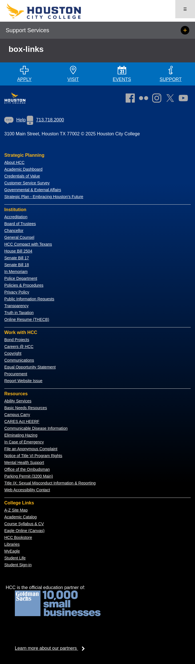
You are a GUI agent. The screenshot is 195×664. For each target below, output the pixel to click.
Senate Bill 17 (16, 258)
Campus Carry (17, 414)
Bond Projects (16, 339)
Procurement (15, 374)
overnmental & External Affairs (34, 190)
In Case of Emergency (24, 442)
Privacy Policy (16, 292)
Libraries (12, 544)
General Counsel (19, 237)
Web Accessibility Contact (27, 490)
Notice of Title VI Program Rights (33, 455)
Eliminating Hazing (20, 435)
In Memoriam (16, 271)
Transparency (16, 306)
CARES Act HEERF (21, 421)
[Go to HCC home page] (51, 17)
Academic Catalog (20, 517)
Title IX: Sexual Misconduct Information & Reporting (50, 483)
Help (15, 119)
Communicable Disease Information (36, 428)
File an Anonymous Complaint (30, 449)
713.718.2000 (45, 119)
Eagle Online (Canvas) (24, 530)
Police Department (20, 278)
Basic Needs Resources (25, 408)
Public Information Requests (29, 299)
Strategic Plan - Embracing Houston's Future (43, 196)
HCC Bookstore (18, 537)
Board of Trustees (20, 223)
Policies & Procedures (23, 285)
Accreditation (15, 217)
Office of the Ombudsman (27, 469)
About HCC (14, 162)
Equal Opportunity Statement (30, 367)
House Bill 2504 (18, 251)
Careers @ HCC (18, 346)
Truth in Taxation (19, 312)
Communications (19, 360)
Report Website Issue (23, 380)
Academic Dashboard (23, 169)
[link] (158, 99)
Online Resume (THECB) (26, 319)
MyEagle (12, 551)
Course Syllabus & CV (24, 524)
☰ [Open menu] (185, 9)
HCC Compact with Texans (28, 244)
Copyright (12, 353)
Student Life (15, 558)
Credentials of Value (22, 176)
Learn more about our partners (52, 648)
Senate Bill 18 (16, 264)
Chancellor (13, 230)
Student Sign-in (18, 565)
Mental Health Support (24, 462)
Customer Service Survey (27, 183)
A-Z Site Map (16, 510)
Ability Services (17, 401)
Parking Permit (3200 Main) (28, 476)
